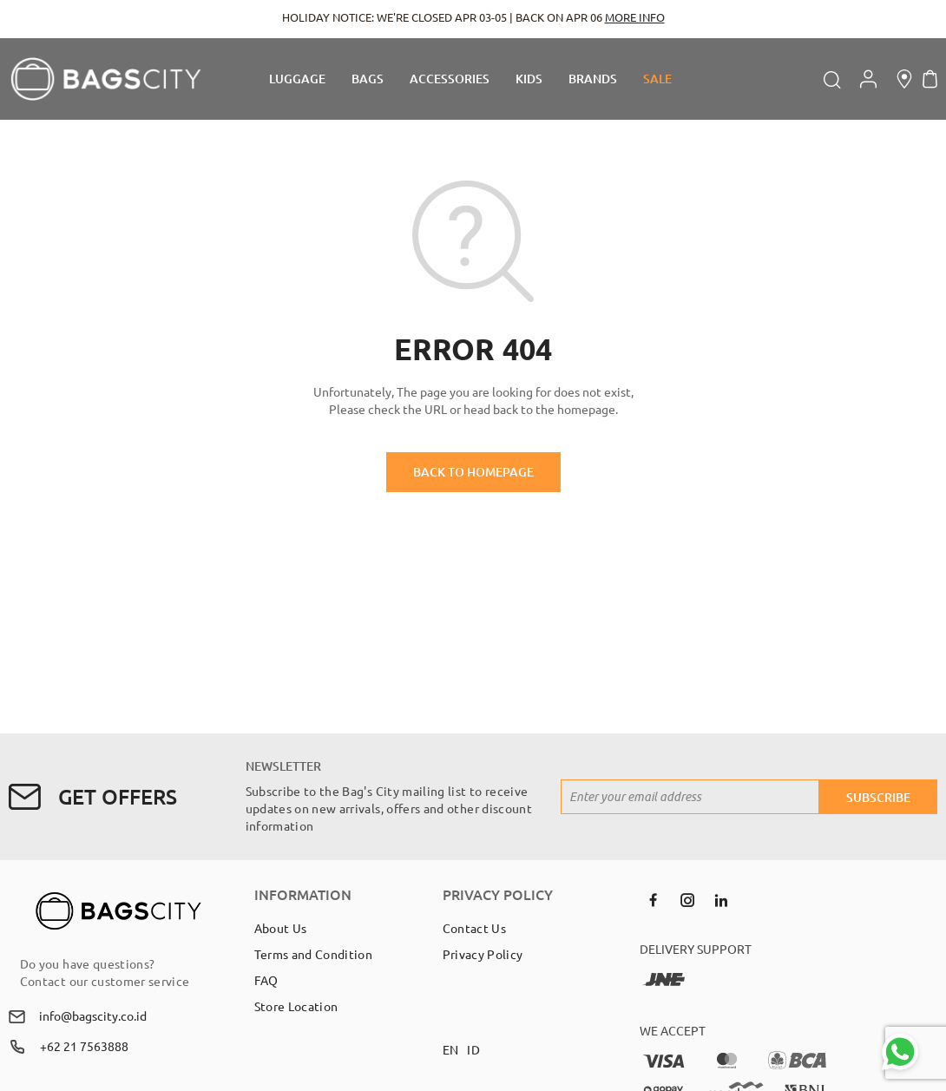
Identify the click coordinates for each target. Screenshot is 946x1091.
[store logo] (106, 79)
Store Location (296, 1006)
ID (473, 1049)
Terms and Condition (313, 954)
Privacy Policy (483, 954)
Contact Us (475, 928)
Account (868, 79)
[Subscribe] (878, 796)
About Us (280, 928)
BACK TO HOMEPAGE (473, 471)
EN (451, 1049)
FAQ (266, 980)
